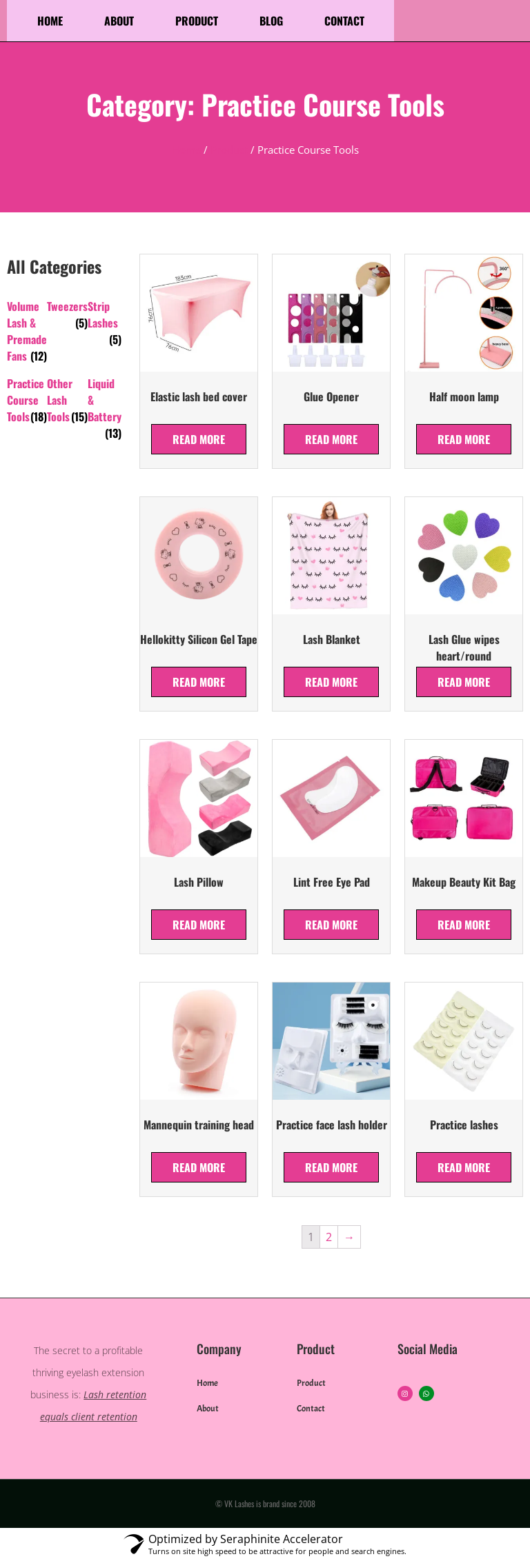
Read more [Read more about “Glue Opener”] (331, 439)
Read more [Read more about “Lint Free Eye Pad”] (331, 924)
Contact (344, 20)
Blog (271, 20)
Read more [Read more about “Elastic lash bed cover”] (199, 439)
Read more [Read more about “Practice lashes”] (464, 1167)
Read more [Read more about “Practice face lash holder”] (331, 1167)
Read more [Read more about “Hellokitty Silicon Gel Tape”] (199, 682)
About (119, 20)
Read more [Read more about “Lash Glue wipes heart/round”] (464, 682)
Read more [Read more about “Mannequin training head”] (199, 1167)
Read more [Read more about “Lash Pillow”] (199, 924)
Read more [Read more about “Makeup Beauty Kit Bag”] (464, 924)
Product (196, 20)
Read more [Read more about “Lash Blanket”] (331, 682)
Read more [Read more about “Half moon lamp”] (464, 439)
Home (50, 20)
